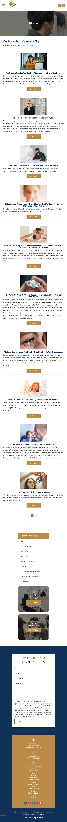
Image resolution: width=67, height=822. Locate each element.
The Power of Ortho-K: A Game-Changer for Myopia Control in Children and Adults (33, 296)
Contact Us (33, 630)
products (24, 566)
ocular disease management (30, 576)
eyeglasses (24, 551)
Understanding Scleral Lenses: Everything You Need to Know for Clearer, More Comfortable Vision (34, 205)
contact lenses (26, 546)
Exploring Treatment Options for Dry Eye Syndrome (33, 444)
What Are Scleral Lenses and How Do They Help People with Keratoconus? (33, 352)
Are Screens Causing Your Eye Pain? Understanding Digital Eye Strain (33, 73)
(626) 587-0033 (33, 758)
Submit (20, 721)
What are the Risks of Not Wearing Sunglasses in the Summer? (33, 400)
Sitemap (41, 814)
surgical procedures (27, 561)
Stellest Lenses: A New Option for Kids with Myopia (33, 118)
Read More (34, 89)
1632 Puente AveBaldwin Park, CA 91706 (33, 747)
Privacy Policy (31, 716)
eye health (24, 556)
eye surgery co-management (30, 572)
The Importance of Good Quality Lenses (33, 492)
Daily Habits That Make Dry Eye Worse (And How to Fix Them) (33, 165)
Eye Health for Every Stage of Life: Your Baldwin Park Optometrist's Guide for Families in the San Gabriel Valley (33, 247)
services (23, 541)
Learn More (33, 602)
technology (25, 582)
